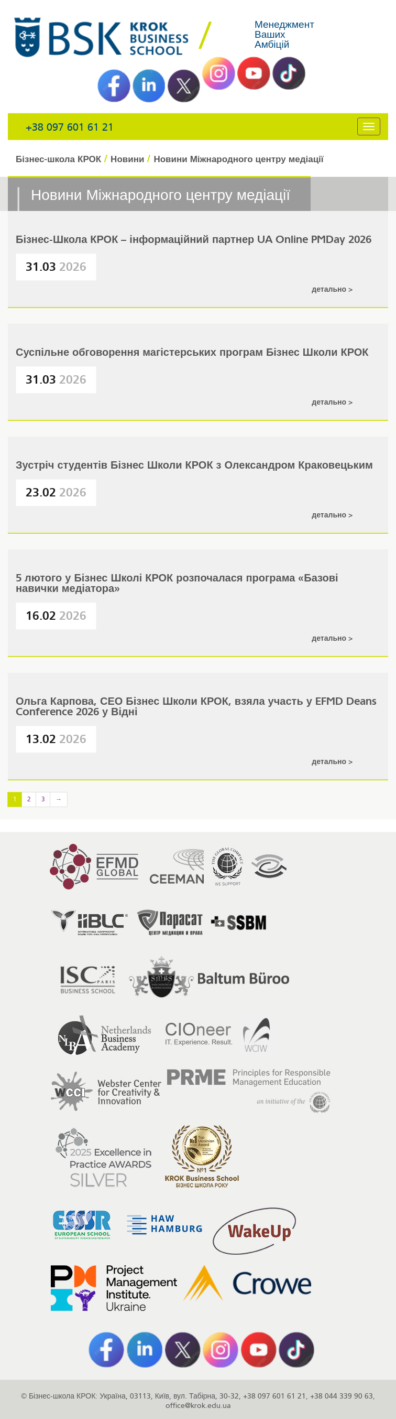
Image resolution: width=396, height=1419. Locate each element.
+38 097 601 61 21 (70, 127)
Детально (330, 289)
